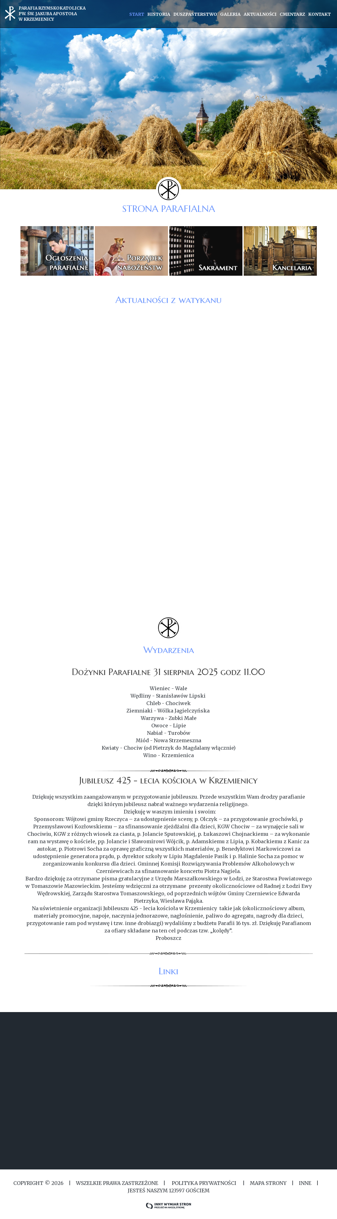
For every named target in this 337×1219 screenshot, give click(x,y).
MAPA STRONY (268, 1183)
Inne (305, 1183)
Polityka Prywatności (204, 1183)
